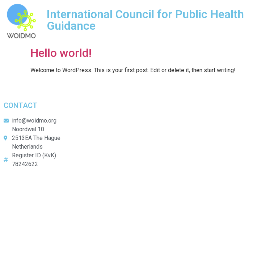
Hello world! (61, 53)
